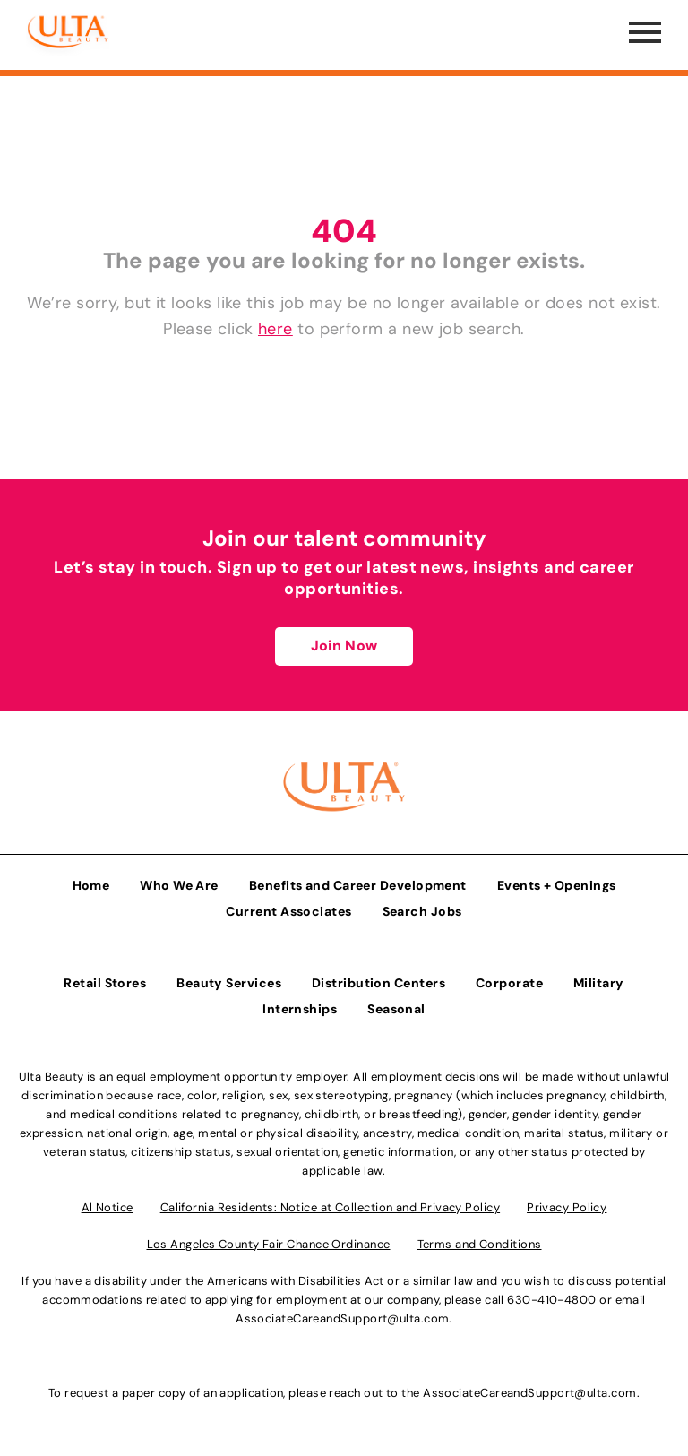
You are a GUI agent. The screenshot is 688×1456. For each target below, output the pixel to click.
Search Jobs (422, 911)
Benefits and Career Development (358, 885)
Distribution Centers (378, 983)
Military (598, 983)
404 (344, 231)
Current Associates (288, 911)
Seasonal (396, 1009)
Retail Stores (105, 983)
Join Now (344, 645)
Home (91, 885)
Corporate (509, 983)
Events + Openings (556, 885)
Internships (299, 1009)
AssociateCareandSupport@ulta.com (342, 1318)
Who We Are (179, 885)
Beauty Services (228, 983)
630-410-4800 (551, 1299)
